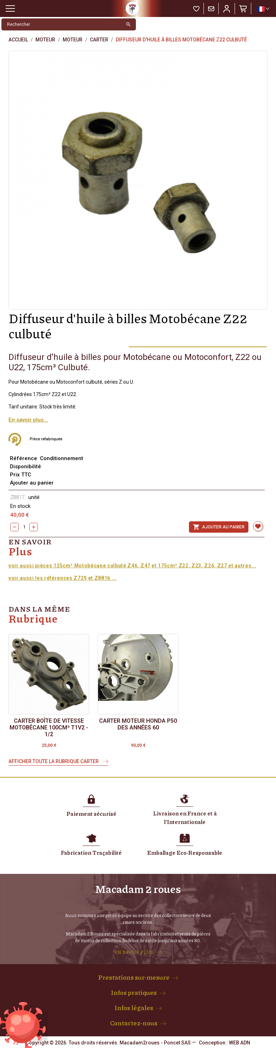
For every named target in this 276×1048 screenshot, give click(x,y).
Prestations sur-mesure (133, 977)
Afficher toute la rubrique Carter (54, 761)
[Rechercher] (61, 24)
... (113, 578)
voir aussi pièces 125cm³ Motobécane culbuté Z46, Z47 (79, 565)
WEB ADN (239, 1043)
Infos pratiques (134, 992)
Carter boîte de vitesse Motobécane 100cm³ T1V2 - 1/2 (49, 727)
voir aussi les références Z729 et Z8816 (59, 578)
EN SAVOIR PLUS (133, 952)
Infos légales (133, 1007)
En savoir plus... (28, 420)
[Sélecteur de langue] (262, 9)
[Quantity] (24, 527)
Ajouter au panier (219, 527)
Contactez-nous (133, 1022)
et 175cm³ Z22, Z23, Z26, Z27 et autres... (203, 565)
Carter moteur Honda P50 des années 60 (138, 724)
